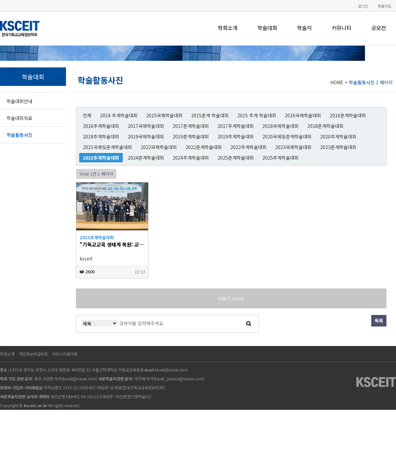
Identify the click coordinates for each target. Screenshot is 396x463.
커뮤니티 (341, 28)
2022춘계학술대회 (203, 147)
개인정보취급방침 (33, 354)
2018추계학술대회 (101, 136)
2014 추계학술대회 (119, 115)
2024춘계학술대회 (146, 157)
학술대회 (267, 28)
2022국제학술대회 (159, 147)
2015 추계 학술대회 (256, 115)
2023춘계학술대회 (338, 147)
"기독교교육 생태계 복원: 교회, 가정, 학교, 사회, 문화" (112, 244)
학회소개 (228, 28)
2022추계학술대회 (248, 147)
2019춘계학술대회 (191, 136)
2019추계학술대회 (235, 136)
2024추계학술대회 (191, 157)
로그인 (363, 6)
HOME (337, 82)
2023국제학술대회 (293, 147)
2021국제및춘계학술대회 (107, 147)
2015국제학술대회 (164, 115)
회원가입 (384, 6)
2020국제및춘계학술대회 (287, 136)
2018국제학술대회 (280, 126)
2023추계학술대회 (101, 157)
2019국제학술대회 (146, 136)
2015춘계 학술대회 (210, 115)
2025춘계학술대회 (235, 157)
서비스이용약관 (65, 354)
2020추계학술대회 (338, 136)
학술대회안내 (19, 101)
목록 (379, 320)
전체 (87, 115)
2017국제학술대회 (146, 126)
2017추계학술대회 (235, 126)
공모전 (378, 28)
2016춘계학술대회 (348, 115)
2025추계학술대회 (280, 157)
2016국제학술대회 (303, 115)
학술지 (304, 28)
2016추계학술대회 (101, 126)
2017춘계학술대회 (191, 126)
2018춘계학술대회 (325, 126)
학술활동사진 (19, 135)
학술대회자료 (19, 118)
